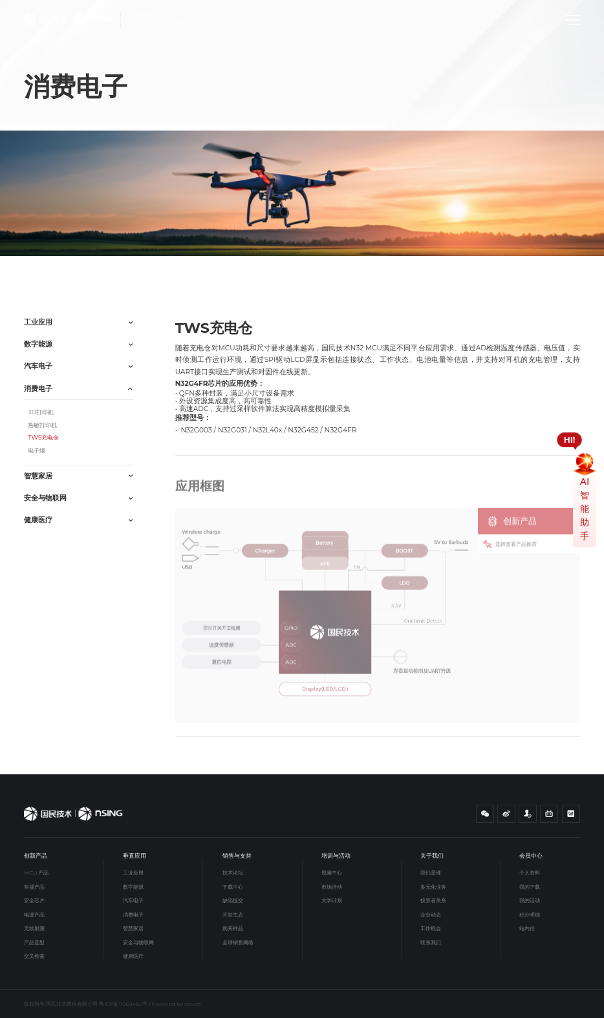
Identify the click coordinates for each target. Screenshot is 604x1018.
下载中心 (232, 887)
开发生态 (232, 914)
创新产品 (35, 855)
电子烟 (36, 450)
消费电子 (98, 271)
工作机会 (430, 928)
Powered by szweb (176, 1004)
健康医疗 (133, 956)
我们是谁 (430, 872)
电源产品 (34, 914)
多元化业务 (433, 887)
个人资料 (529, 872)
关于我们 (432, 855)
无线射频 (34, 928)
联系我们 (430, 942)
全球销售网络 (237, 942)
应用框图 (567, 267)
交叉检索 (34, 956)
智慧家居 (133, 928)
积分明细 (529, 914)
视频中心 (331, 872)
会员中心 (531, 855)
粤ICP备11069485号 (123, 1004)
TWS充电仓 (136, 271)
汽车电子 (133, 900)
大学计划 (331, 900)
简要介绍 (526, 267)
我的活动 (529, 900)
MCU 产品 (36, 872)
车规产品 (34, 887)
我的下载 (529, 887)
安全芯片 (34, 900)
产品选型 (34, 942)
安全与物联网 (138, 942)
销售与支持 (237, 855)
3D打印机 (41, 412)
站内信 (527, 928)
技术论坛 (232, 872)
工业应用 (133, 872)
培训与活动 (336, 855)
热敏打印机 (42, 425)
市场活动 (331, 887)
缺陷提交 (232, 900)
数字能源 (133, 887)
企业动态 (430, 914)
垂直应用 (64, 271)
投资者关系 (433, 900)
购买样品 (232, 928)
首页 (35, 271)
